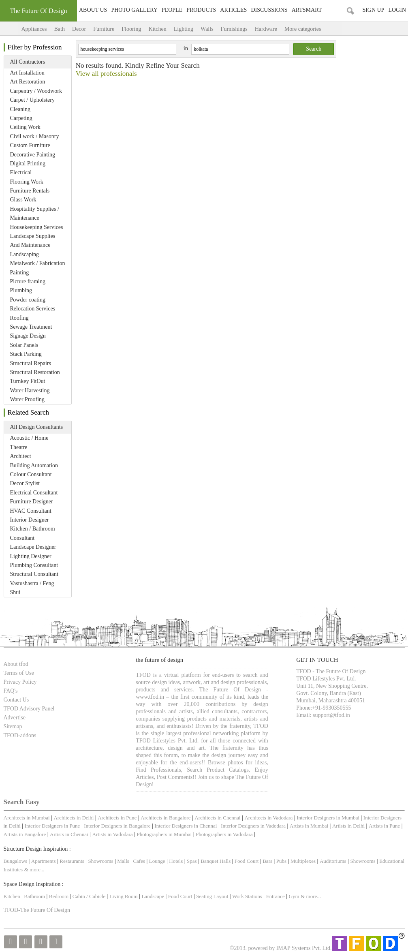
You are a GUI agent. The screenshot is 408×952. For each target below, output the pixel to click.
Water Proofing (27, 399)
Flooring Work (26, 182)
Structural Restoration (35, 372)
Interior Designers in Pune (52, 826)
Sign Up (373, 10)
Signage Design (28, 336)
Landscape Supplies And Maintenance (33, 240)
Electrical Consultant (34, 493)
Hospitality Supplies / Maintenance (34, 213)
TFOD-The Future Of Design (37, 910)
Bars (267, 861)
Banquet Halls (216, 861)
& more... (34, 869)
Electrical (21, 172)
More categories (311, 29)
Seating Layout (212, 896)
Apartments (43, 861)
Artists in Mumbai (309, 826)
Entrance (275, 896)
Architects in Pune (117, 818)
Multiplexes (303, 861)
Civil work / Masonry (34, 136)
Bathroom (35, 896)
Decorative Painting (33, 155)
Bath (59, 29)
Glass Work (23, 200)
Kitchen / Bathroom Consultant (32, 533)
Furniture (103, 29)
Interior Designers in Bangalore (117, 826)
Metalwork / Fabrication (37, 263)
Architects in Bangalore (165, 818)
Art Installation (27, 73)
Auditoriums (333, 861)
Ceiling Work (25, 127)
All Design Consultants (36, 427)
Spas (192, 861)
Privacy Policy (20, 682)
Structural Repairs (30, 363)
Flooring (131, 29)
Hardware (266, 29)
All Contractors (27, 62)
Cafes (139, 861)
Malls (123, 861)
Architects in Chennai (217, 818)
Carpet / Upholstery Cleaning (32, 104)
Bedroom (59, 896)
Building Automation (34, 465)
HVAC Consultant (30, 511)
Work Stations (247, 896)
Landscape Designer (33, 547)
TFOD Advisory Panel (29, 709)
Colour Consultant (31, 474)
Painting (19, 273)
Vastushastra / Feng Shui (32, 587)
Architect (20, 456)
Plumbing (21, 290)
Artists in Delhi (348, 826)
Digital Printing (28, 163)
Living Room (123, 896)
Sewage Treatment (31, 327)
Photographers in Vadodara (224, 834)
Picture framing (27, 281)
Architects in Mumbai (27, 818)
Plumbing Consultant (34, 565)
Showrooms (101, 861)
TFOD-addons (20, 735)
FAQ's (11, 691)
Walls (207, 29)
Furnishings (234, 29)
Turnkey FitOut (27, 381)
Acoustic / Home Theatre (29, 442)
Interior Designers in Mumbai (328, 818)
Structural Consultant (34, 574)
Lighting (183, 29)
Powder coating (27, 300)
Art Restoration (27, 82)
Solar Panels (24, 345)
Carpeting (21, 118)
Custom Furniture (30, 145)
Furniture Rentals (30, 191)
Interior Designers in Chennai (185, 826)
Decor (79, 29)
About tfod (16, 664)
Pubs (281, 861)
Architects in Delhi (73, 818)
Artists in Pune (384, 826)
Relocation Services (33, 309)
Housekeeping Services (36, 227)
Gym (294, 896)
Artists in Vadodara (112, 834)
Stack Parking (26, 354)
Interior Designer (29, 520)
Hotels (176, 861)
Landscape (152, 896)
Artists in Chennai (69, 834)
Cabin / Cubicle (90, 896)
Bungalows (16, 861)
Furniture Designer (31, 501)
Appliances (34, 29)
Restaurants (72, 861)
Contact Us (16, 700)
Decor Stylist (25, 483)
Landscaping (24, 254)
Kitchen (157, 29)
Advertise (15, 718)
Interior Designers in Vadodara (253, 826)
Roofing (19, 318)
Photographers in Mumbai (164, 834)
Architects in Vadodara (268, 818)
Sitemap (13, 726)
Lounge (157, 861)
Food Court (247, 861)
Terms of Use (19, 673)
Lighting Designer (30, 556)
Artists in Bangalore (25, 834)
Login (397, 10)
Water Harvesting (30, 390)
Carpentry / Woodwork (36, 91)
